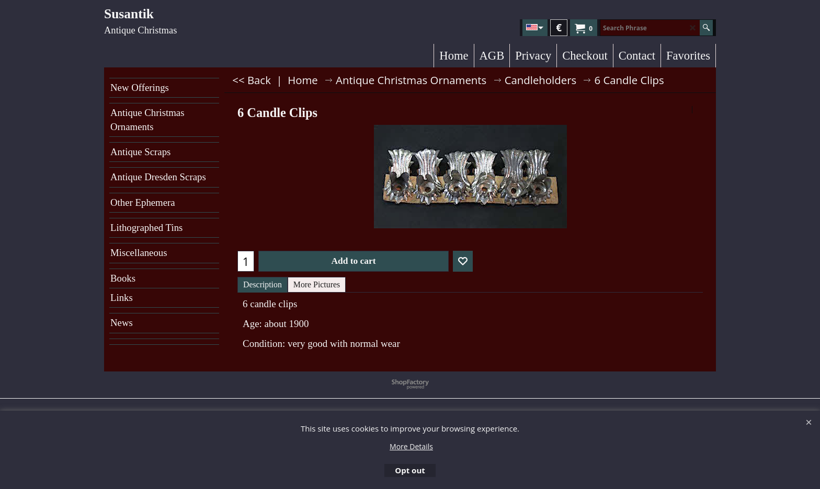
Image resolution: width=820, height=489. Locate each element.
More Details (411, 446)
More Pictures (316, 284)
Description (262, 284)
